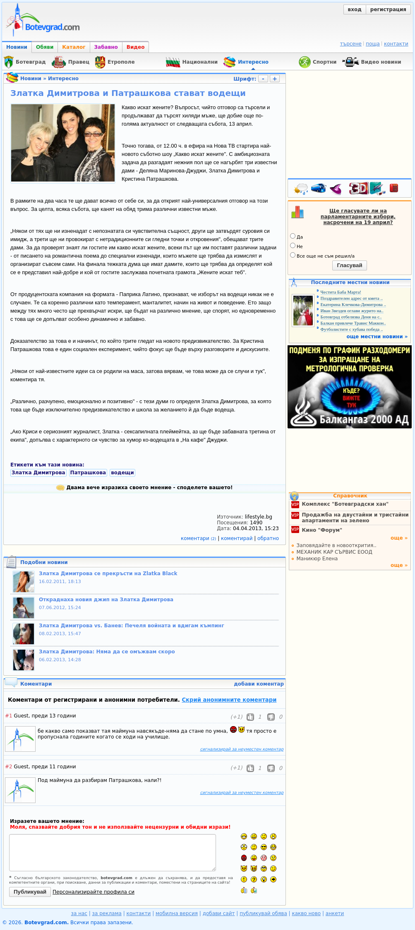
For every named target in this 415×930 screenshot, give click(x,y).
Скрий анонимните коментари (229, 700)
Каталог (73, 47)
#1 (8, 716)
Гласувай (349, 265)
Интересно (63, 78)
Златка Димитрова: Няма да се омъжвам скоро (107, 652)
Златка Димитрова (38, 473)
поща (373, 44)
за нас (79, 913)
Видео (136, 47)
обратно (268, 538)
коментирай (237, 538)
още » (399, 538)
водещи (122, 473)
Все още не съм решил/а (322, 255)
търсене (351, 44)
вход (355, 9)
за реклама (107, 913)
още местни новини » (377, 336)
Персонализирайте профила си (93, 892)
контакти (396, 44)
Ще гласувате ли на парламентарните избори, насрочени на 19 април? (358, 216)
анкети (335, 913)
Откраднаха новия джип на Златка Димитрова (106, 599)
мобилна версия (177, 913)
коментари (199, 538)
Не (296, 246)
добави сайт (219, 913)
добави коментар (259, 684)
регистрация (388, 9)
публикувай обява (263, 913)
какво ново (306, 913)
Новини (16, 47)
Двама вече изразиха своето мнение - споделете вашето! (144, 487)
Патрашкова (88, 473)
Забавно (106, 47)
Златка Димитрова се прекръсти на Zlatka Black (108, 573)
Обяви (44, 47)
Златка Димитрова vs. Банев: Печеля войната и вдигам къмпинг (131, 626)
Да (296, 236)
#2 (8, 767)
